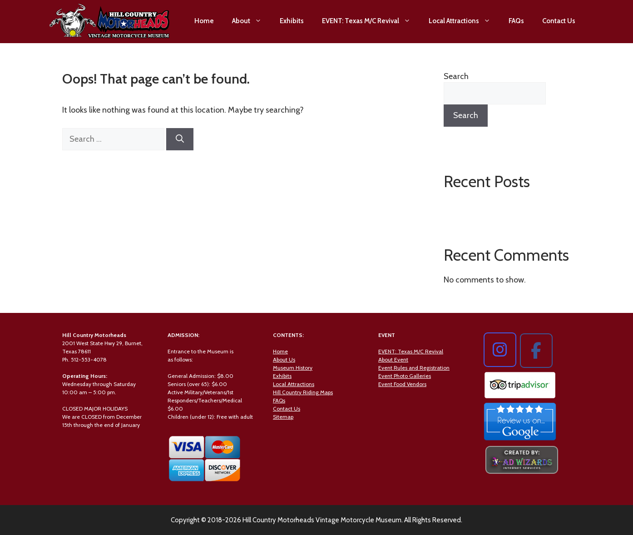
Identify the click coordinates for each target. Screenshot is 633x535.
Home (204, 21)
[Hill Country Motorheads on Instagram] (500, 349)
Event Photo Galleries (404, 375)
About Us (284, 359)
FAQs (516, 21)
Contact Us (558, 21)
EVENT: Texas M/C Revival (371, 21)
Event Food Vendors (402, 384)
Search (456, 76)
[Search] (179, 139)
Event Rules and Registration (414, 367)
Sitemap (283, 416)
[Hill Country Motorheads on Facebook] (536, 350)
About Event (393, 359)
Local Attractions (464, 21)
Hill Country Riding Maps (303, 392)
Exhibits (292, 21)
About (251, 21)
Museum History (292, 367)
